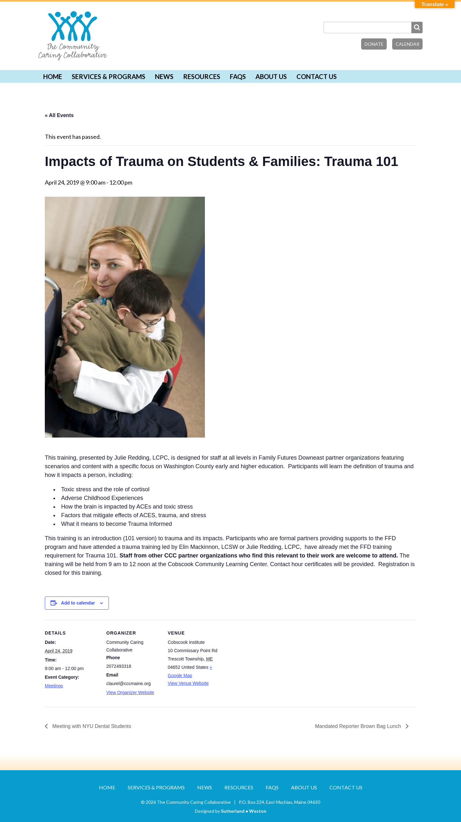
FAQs (238, 76)
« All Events (59, 115)
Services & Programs (108, 76)
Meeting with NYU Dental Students (91, 726)
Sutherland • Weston (243, 811)
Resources (201, 76)
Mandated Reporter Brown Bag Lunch (358, 726)
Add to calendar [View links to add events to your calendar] (78, 602)
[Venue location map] (263, 664)
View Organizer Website (130, 692)
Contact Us (316, 76)
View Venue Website (188, 683)
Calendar (407, 44)
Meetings (54, 685)
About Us (271, 76)
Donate (374, 44)
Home (52, 76)
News (164, 76)
